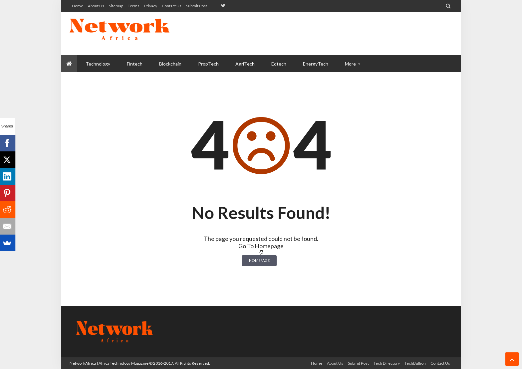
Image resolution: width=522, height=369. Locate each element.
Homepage (259, 260)
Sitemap (116, 5)
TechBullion (415, 363)
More (350, 64)
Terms (133, 5)
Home (77, 5)
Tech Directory (387, 363)
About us (96, 5)
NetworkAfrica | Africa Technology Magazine (109, 363)
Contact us (171, 5)
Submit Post (196, 5)
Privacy (150, 5)
